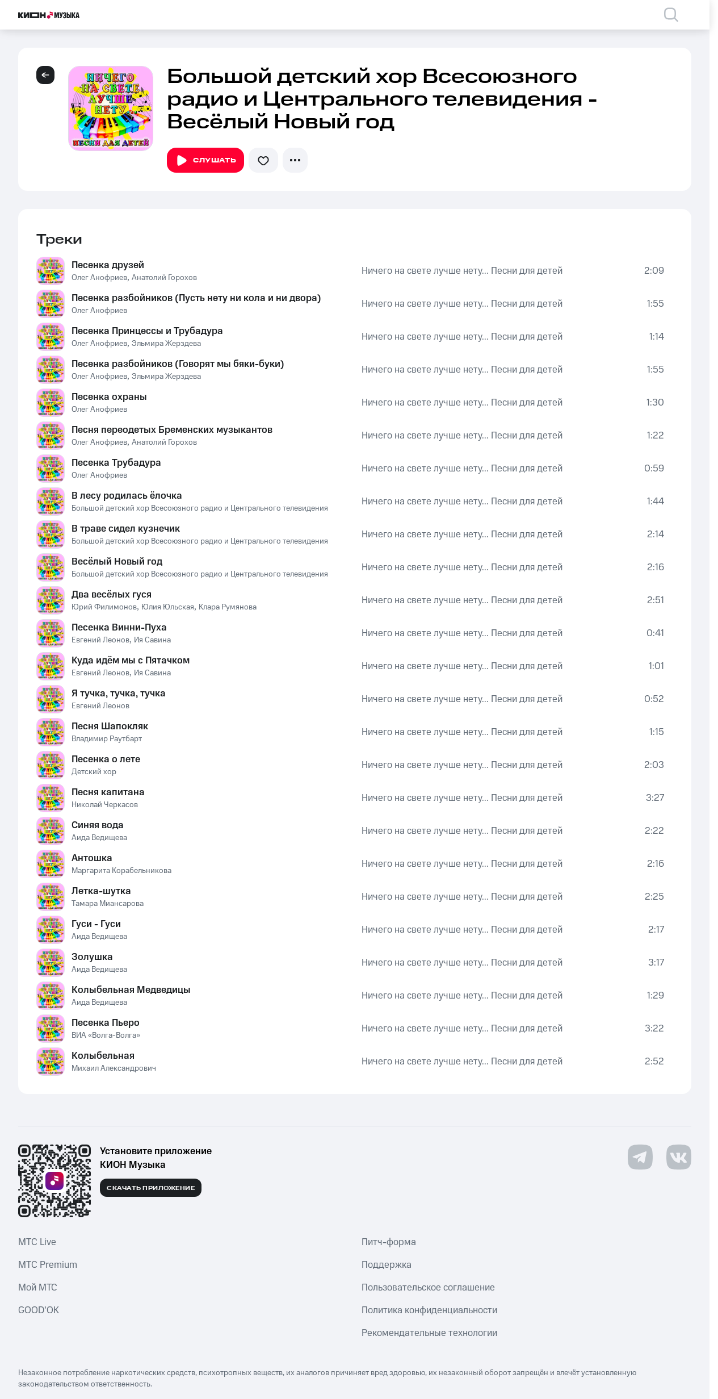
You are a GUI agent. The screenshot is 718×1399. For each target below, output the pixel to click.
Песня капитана (108, 792)
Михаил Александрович (114, 1068)
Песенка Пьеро (106, 1023)
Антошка (92, 858)
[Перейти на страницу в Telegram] (640, 1157)
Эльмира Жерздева (166, 343)
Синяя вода (98, 825)
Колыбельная (103, 1056)
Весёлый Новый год (117, 562)
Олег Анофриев (99, 277)
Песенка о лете (106, 759)
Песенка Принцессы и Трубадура (147, 331)
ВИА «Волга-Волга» (106, 1035)
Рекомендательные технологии (429, 1333)
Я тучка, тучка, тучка (119, 693)
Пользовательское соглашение (428, 1287)
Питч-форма (389, 1242)
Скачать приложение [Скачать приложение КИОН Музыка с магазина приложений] (151, 1188)
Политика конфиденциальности (429, 1310)
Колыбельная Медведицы (131, 990)
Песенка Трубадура (116, 463)
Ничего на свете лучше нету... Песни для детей (462, 271)
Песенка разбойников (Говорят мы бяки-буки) (178, 364)
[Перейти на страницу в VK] (678, 1157)
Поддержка (387, 1265)
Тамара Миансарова (108, 903)
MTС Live (37, 1242)
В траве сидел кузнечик (126, 529)
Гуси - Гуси (96, 924)
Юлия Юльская (167, 607)
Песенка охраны (109, 397)
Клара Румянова (228, 607)
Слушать (205, 161)
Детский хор (94, 772)
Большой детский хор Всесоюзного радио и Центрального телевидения (200, 508)
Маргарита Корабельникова (121, 870)
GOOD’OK (38, 1310)
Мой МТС (37, 1287)
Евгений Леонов (100, 640)
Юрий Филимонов (104, 607)
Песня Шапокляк (110, 726)
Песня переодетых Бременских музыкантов (172, 430)
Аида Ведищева (99, 837)
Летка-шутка (101, 891)
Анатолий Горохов (164, 277)
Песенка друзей (108, 265)
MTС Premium (47, 1265)
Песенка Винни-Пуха (119, 627)
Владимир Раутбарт (107, 739)
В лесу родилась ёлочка (127, 496)
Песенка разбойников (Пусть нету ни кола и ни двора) (196, 298)
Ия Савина (152, 640)
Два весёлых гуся (112, 595)
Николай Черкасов (105, 805)
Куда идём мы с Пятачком (131, 660)
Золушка (92, 957)
